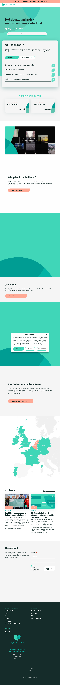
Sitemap (31, 670)
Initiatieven (34, 613)
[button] (46, 334)
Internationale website (13, 624)
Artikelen (8, 621)
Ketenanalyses (36, 611)
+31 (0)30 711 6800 (17, 658)
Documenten (9, 611)
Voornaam (34, 552)
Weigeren (30, 348)
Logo (6, 613)
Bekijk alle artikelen (49, 491)
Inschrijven (49, 569)
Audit (33, 616)
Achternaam (34, 557)
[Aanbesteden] (43, 106)
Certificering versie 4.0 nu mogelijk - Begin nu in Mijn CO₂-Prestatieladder (30, 1)
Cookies (31, 668)
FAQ (6, 616)
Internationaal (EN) (36, 570)
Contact (8, 618)
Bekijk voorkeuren (42, 348)
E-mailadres (34, 561)
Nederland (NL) (35, 567)
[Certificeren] (17, 106)
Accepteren (18, 348)
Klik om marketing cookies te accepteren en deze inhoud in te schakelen (30, 140)
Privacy (31, 665)
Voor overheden (36, 618)
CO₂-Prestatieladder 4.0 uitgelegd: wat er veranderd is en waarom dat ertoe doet (42, 515)
